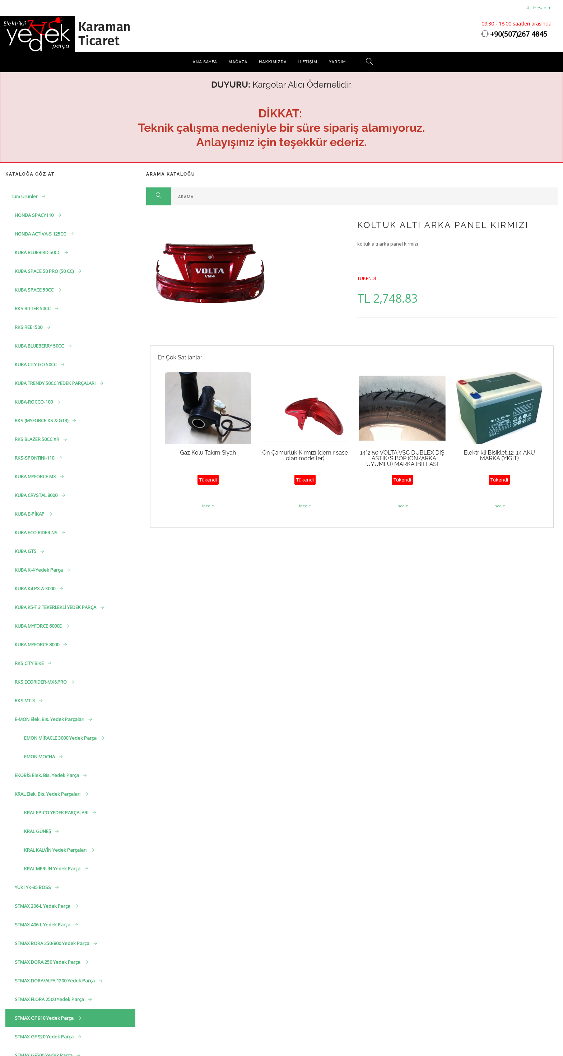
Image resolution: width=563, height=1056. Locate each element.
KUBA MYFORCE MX (36, 476)
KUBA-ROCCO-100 (34, 402)
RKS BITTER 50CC (33, 308)
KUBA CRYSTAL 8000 (37, 495)
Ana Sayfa (205, 62)
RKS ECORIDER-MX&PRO (41, 682)
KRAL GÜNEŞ (38, 831)
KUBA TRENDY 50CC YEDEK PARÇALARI (56, 383)
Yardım (337, 62)
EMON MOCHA (40, 756)
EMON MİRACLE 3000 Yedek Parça (61, 738)
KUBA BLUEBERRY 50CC (40, 346)
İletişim (307, 62)
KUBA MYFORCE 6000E (39, 626)
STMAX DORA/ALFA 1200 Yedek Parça (55, 980)
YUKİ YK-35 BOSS (33, 887)
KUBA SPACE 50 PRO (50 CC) (45, 271)
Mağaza (238, 62)
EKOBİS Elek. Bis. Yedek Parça (47, 775)
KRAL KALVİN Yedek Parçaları (56, 850)
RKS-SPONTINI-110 (35, 458)
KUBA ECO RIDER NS (37, 532)
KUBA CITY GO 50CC (36, 364)
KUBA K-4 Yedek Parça (39, 570)
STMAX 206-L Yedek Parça (43, 906)
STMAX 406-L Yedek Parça (43, 924)
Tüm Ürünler (25, 196)
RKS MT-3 (25, 700)
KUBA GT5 (26, 551)
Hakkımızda (273, 62)
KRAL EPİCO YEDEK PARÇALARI (56, 812)
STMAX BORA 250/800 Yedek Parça (52, 943)
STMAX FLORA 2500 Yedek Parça (50, 999)
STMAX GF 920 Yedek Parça (45, 1036)
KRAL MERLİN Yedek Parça (53, 868)
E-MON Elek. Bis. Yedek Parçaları (50, 719)
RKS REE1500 (29, 327)
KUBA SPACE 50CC (35, 290)
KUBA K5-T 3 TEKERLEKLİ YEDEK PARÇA (56, 607)
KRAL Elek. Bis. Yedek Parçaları (48, 794)
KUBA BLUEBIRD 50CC (38, 252)
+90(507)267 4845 (518, 34)
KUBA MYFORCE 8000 (37, 644)
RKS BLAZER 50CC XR (37, 439)
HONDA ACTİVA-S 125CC (41, 234)
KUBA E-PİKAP (30, 514)
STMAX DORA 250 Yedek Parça (48, 962)
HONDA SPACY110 (35, 215)
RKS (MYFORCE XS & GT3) (42, 420)
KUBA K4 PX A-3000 (35, 588)
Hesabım (539, 8)
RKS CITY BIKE (30, 663)
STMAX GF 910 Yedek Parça (45, 1018)
